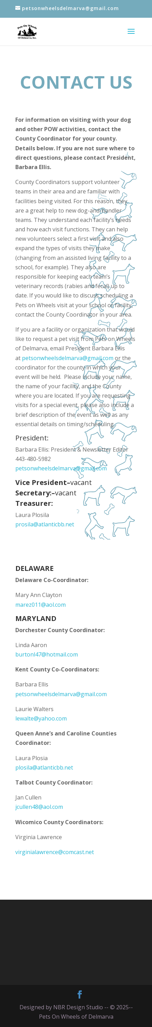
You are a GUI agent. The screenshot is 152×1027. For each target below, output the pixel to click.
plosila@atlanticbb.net (44, 767)
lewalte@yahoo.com (41, 718)
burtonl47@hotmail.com (46, 654)
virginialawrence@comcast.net (54, 852)
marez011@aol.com (40, 604)
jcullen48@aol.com (39, 807)
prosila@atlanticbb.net (44, 524)
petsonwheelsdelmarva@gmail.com (67, 358)
